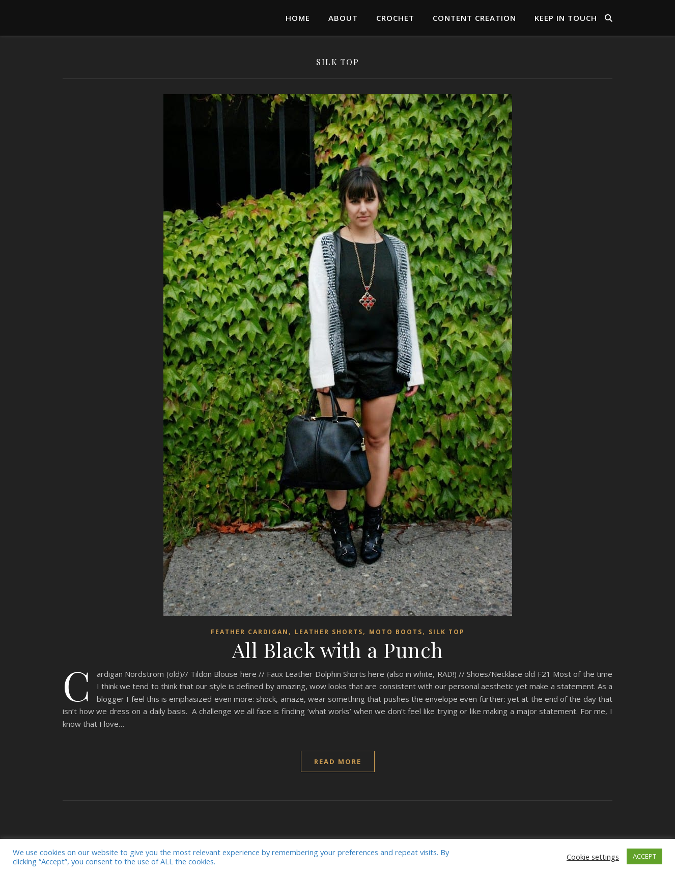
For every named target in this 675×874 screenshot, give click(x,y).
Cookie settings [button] (593, 856)
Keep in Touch (566, 18)
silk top (447, 631)
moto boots (396, 631)
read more (337, 761)
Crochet (395, 18)
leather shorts (329, 631)
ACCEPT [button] (644, 856)
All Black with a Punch (337, 649)
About (343, 18)
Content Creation (474, 18)
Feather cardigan (250, 631)
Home (298, 18)
